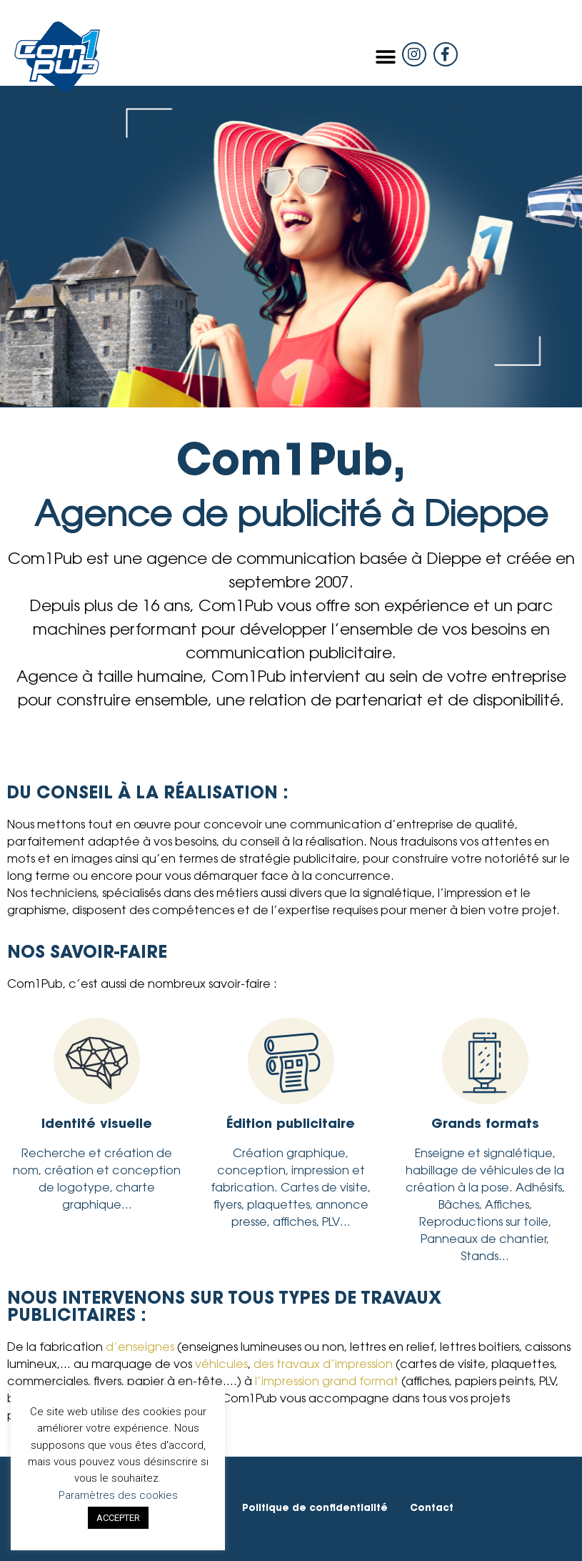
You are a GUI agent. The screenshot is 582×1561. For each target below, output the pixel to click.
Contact (431, 1508)
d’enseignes (140, 1348)
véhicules (221, 1365)
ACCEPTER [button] (118, 1517)
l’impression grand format (326, 1382)
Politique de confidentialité (315, 1508)
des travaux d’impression (323, 1365)
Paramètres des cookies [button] (118, 1495)
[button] (386, 57)
